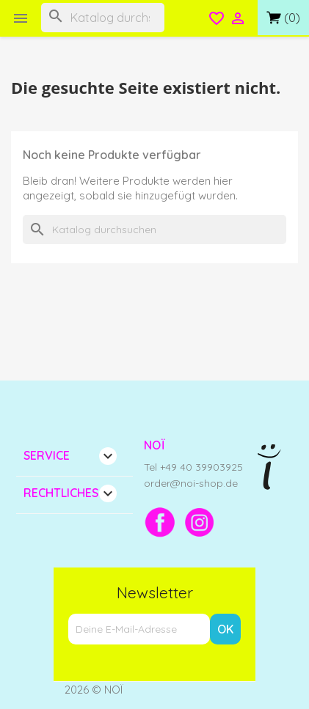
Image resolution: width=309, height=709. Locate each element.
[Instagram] (199, 522)
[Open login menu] (238, 20)
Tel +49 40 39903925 (193, 467)
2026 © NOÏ (94, 690)
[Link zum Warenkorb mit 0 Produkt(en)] (283, 17)
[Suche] (102, 17)
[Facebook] (160, 522)
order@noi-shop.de (191, 483)
